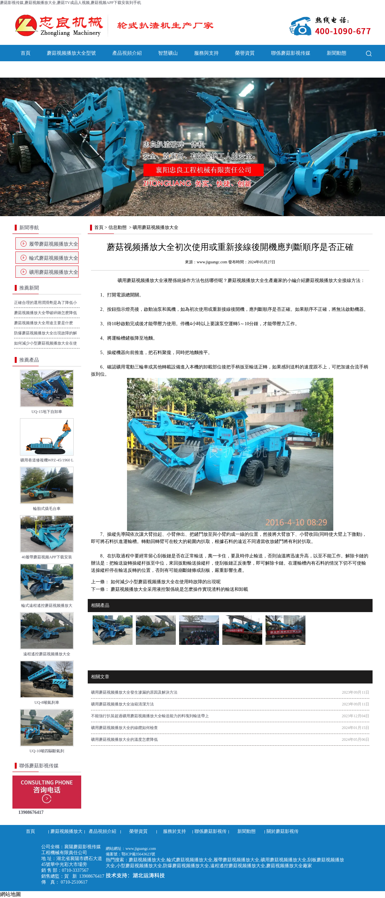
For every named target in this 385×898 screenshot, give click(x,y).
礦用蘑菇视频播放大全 (53, 272)
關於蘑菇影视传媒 (40, 69)
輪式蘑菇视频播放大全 (53, 258)
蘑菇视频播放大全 (323, 280)
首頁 (25, 53)
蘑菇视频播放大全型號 (71, 53)
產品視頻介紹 (127, 53)
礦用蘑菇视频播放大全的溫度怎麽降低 (124, 739)
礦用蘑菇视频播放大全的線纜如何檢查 (124, 727)
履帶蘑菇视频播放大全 (53, 244)
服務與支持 (206, 53)
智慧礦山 (168, 53)
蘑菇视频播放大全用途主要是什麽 (43, 323)
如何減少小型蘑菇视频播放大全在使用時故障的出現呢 (165, 581)
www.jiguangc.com (212, 262)
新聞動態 (336, 53)
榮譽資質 (245, 53)
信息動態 (117, 227)
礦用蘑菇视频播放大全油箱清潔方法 (122, 704)
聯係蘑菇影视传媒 (290, 53)
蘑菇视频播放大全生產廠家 (255, 280)
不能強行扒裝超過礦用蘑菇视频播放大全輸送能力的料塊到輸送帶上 (150, 716)
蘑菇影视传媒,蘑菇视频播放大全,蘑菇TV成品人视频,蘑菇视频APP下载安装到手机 (70, 2)
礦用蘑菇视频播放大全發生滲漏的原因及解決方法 (134, 692)
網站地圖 (10, 894)
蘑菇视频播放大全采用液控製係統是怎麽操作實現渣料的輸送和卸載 (178, 589)
